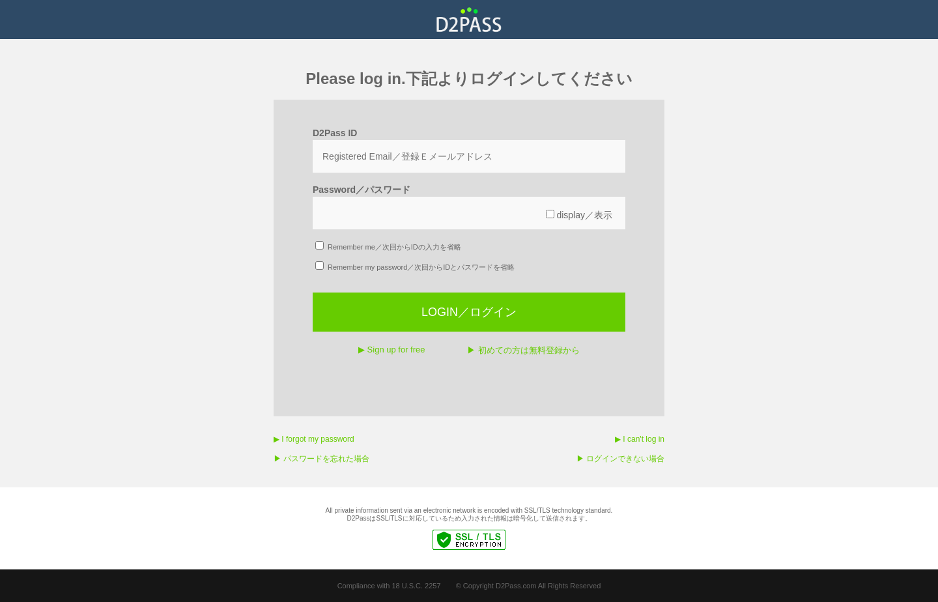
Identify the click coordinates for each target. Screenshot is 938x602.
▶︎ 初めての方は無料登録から (523, 350)
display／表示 (579, 215)
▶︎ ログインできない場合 (620, 458)
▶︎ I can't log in (639, 439)
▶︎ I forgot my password (314, 439)
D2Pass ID (335, 133)
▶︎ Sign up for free (391, 349)
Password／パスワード (361, 189)
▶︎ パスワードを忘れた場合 (321, 458)
